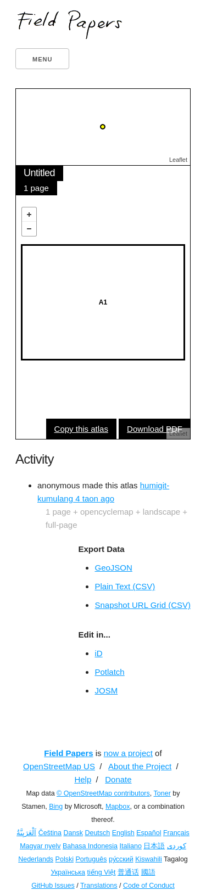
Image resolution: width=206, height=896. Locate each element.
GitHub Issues (53, 885)
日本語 (154, 846)
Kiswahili (148, 859)
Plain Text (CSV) (124, 586)
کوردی (176, 846)
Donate (118, 779)
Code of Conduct (149, 885)
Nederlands (35, 859)
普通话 (128, 872)
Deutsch (97, 833)
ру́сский (121, 859)
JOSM (106, 690)
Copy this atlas (81, 428)
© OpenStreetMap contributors (103, 793)
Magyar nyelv (40, 846)
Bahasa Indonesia (90, 846)
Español (148, 833)
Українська (68, 872)
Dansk (73, 833)
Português (91, 859)
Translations (99, 885)
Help (82, 779)
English (123, 833)
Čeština (50, 833)
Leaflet (178, 159)
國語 (148, 872)
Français (176, 833)
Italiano (131, 846)
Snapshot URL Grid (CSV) (142, 605)
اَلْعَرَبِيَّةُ (26, 833)
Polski (64, 859)
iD (98, 653)
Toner (162, 793)
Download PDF (154, 428)
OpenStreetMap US (59, 766)
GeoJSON (113, 567)
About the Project (139, 766)
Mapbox (117, 806)
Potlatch (109, 672)
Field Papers (68, 753)
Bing (56, 806)
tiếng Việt (101, 872)
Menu (42, 59)
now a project (128, 753)
